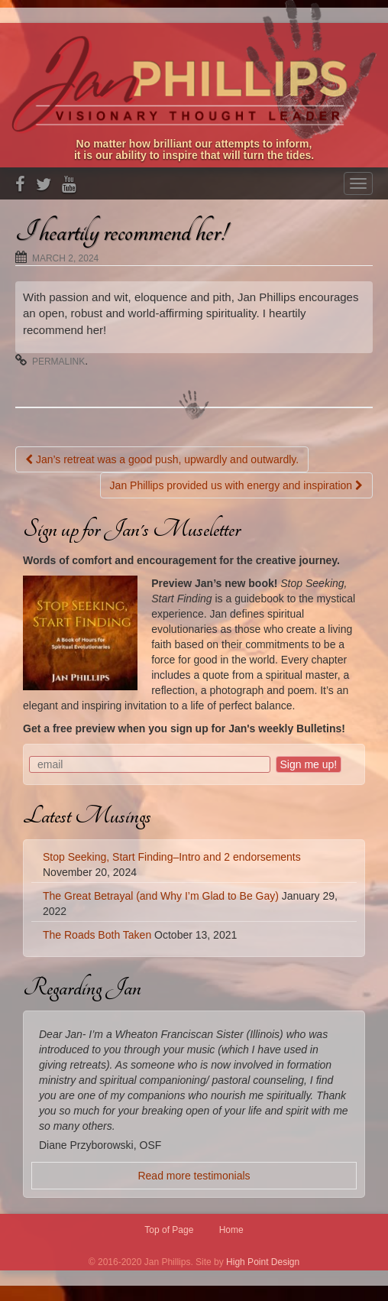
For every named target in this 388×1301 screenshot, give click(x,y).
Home (231, 1230)
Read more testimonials (193, 1176)
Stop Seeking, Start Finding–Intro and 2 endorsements (172, 857)
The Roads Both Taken (97, 935)
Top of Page (168, 1230)
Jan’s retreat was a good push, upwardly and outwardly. (162, 459)
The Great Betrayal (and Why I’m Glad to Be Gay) (161, 896)
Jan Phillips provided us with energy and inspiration (236, 485)
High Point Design (262, 1262)
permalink (58, 361)
